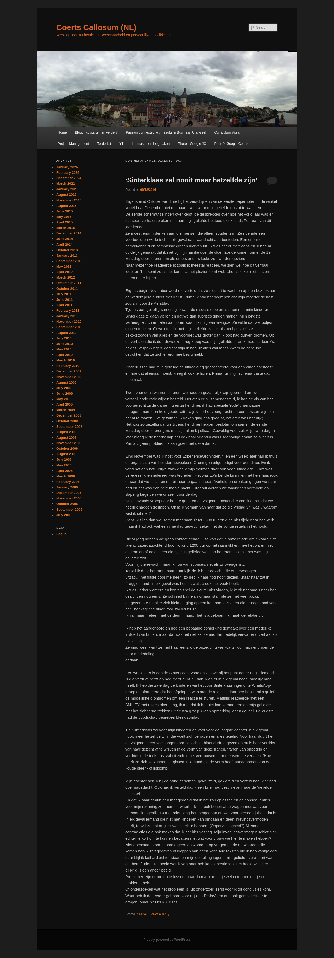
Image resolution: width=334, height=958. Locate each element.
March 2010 (65, 360)
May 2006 (63, 465)
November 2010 (68, 322)
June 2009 (64, 393)
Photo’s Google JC (192, 144)
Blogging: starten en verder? (96, 132)
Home (62, 132)
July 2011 (64, 294)
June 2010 (64, 344)
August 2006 (66, 454)
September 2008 (69, 427)
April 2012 (64, 272)
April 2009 (64, 404)
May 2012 (63, 266)
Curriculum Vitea (227, 132)
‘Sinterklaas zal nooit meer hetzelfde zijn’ (191, 180)
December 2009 (68, 371)
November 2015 (68, 200)
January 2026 (67, 167)
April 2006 (64, 471)
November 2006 (68, 443)
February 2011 (67, 311)
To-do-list (104, 144)
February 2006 (67, 482)
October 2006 (67, 449)
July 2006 (64, 459)
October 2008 (67, 421)
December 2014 (68, 233)
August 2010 (66, 333)
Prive (143, 914)
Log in (61, 534)
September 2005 (69, 509)
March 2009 (65, 410)
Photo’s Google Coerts (231, 144)
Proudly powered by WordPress (166, 940)
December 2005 (68, 493)
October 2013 (67, 250)
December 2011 (68, 283)
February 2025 (67, 173)
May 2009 (63, 399)
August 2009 (66, 382)
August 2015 (66, 206)
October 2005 (67, 504)
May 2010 (63, 349)
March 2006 (65, 476)
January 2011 (67, 316)
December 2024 (68, 178)
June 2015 (64, 211)
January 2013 (67, 255)
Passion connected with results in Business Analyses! (166, 132)
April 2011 (64, 305)
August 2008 (66, 432)
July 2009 (64, 388)
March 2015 (65, 228)
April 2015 (64, 222)
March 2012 (65, 277)
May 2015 (63, 217)
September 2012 (69, 261)
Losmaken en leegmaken (151, 144)
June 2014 (64, 239)
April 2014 (64, 244)
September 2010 (69, 327)
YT (121, 144)
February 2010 (67, 366)
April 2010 (64, 355)
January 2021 (67, 189)
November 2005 (68, 498)
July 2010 (64, 338)
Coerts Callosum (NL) (96, 27)
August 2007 (66, 438)
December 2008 (68, 415)
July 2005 (64, 515)
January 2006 (67, 487)
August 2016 (66, 195)
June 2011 (64, 300)
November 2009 (68, 377)
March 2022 (65, 184)
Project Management (73, 144)
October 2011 (67, 289)
